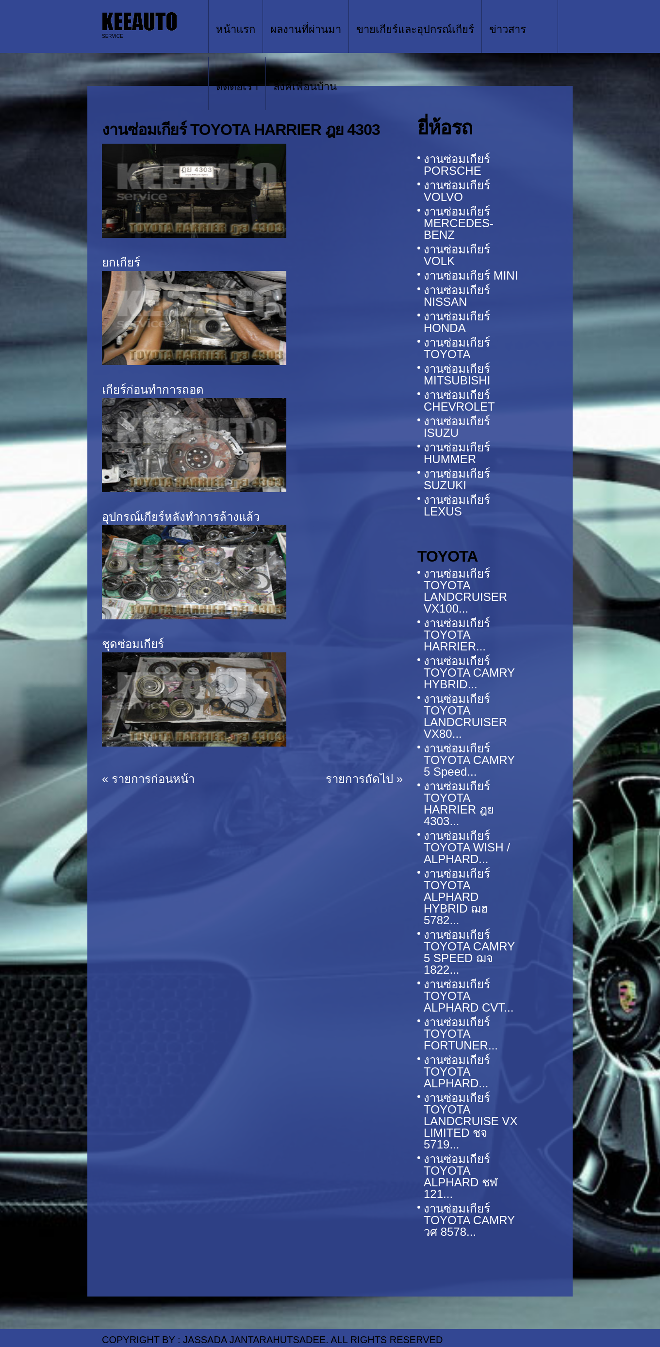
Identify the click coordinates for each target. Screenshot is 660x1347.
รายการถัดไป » (364, 778)
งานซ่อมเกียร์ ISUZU (457, 427)
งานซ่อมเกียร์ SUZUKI (457, 479)
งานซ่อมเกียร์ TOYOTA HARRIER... (457, 634)
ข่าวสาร (507, 29)
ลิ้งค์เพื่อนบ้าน (305, 87)
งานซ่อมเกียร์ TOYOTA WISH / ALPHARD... (467, 847)
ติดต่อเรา (237, 87)
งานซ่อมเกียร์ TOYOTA (457, 348)
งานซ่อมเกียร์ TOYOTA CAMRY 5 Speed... (469, 760)
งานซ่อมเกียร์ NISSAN (457, 295)
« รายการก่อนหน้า (148, 778)
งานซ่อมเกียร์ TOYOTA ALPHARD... (457, 1071)
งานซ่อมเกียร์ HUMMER (457, 453)
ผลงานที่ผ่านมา (305, 29)
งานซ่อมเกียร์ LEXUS (457, 505)
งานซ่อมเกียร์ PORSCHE (457, 164)
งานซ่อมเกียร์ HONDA (457, 322)
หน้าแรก (235, 29)
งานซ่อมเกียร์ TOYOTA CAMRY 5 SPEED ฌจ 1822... (469, 952)
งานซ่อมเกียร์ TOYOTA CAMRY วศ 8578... (469, 1220)
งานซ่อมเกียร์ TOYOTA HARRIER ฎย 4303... (459, 804)
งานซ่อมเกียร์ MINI (471, 275)
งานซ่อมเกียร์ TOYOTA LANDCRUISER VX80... (465, 716)
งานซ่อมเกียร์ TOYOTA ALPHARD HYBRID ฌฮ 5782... (457, 897)
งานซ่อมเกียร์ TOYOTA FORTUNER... (461, 1033)
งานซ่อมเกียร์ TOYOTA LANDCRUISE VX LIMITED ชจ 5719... (470, 1121)
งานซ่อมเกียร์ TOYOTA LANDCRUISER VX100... (465, 591)
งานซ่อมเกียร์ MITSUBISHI (457, 374)
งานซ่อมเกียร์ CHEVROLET (459, 400)
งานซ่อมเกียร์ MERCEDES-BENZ (459, 223)
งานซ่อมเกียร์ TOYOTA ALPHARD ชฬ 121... (460, 1176)
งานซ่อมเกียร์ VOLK (457, 255)
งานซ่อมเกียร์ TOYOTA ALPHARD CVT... (468, 996)
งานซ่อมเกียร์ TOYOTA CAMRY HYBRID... (469, 672)
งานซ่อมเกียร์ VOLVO (457, 191)
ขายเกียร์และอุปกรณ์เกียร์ (415, 29)
